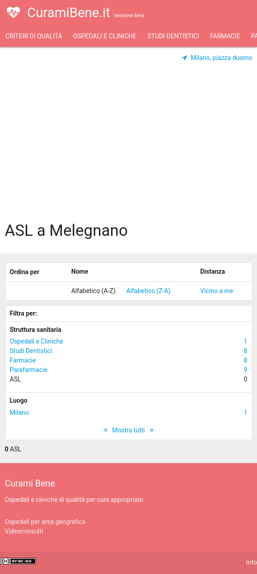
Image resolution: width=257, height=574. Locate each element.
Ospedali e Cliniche (104, 36)
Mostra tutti (128, 430)
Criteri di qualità (33, 36)
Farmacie (225, 36)
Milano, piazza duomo (217, 57)
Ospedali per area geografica (45, 521)
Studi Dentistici (173, 36)
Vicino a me (216, 290)
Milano (129, 413)
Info (251, 562)
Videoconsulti (24, 531)
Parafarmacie (129, 370)
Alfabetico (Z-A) (148, 290)
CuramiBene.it (75, 18)
